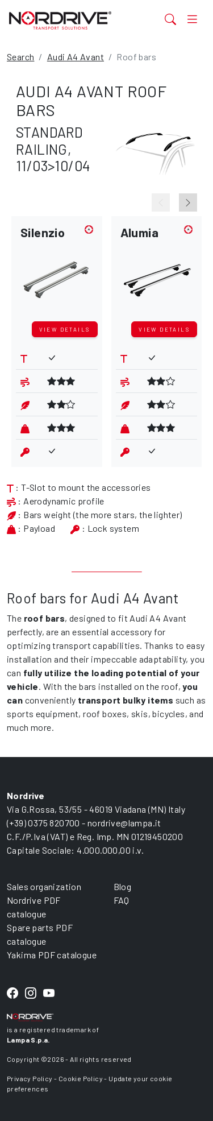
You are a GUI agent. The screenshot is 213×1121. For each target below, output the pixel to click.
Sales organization (44, 886)
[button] (57, 271)
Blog (123, 886)
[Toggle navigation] (192, 19)
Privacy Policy (30, 1078)
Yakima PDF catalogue (52, 954)
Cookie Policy (81, 1078)
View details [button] (64, 329)
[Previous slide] (161, 202)
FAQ (122, 900)
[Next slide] (188, 202)
